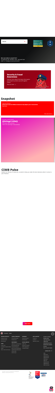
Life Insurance (24, 358)
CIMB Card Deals (46, 384)
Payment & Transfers (26, 364)
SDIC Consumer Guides (47, 367)
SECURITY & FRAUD (47, 355)
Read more (4, 106)
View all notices (48, 114)
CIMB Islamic (45, 373)
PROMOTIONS (46, 357)
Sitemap (45, 365)
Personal (6, 352)
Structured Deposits (15, 365)
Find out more (11, 84)
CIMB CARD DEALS (46, 359)
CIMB (44, 372)
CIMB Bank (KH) (46, 376)
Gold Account (14, 371)
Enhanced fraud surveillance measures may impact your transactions (20, 104)
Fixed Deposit (3, 360)
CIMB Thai (45, 379)
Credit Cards (3, 364)
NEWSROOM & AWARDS (47, 363)
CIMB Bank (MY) (46, 375)
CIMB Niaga (45, 378)
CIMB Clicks (24, 362)
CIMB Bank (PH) (46, 382)
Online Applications (25, 365)
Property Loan (14, 358)
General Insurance (25, 357)
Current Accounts (4, 358)
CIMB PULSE (45, 360)
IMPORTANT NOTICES (47, 362)
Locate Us (34, 358)
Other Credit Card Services (5, 368)
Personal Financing (15, 357)
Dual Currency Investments (16, 367)
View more (27, 342)
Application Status (36, 360)
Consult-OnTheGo (25, 367)
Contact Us (35, 357)
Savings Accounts (4, 357)
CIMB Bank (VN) (46, 381)
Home (10, 352)
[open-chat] (51, 388)
